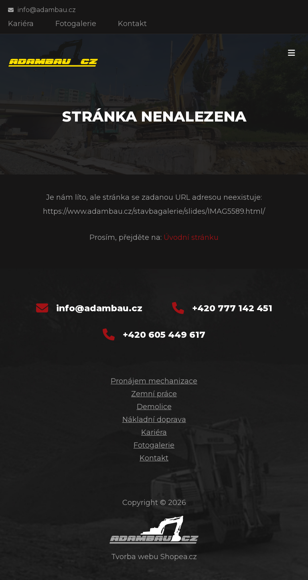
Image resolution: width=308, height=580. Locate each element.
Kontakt (154, 458)
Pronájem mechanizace (154, 381)
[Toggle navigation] (291, 53)
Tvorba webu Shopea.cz (154, 556)
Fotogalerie (154, 445)
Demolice (154, 406)
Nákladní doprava (154, 419)
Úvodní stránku (191, 237)
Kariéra (154, 432)
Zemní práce (154, 393)
